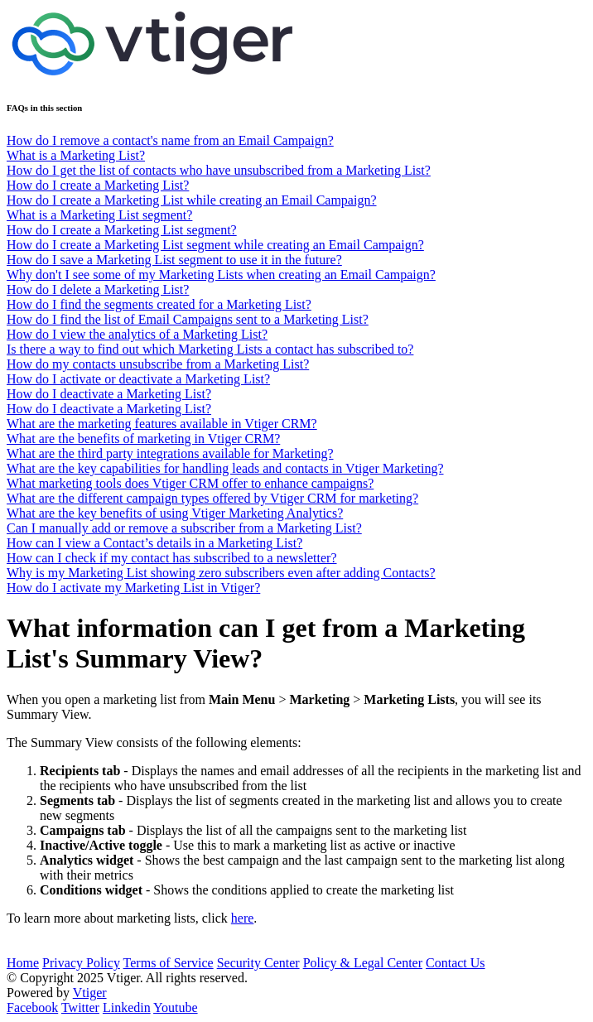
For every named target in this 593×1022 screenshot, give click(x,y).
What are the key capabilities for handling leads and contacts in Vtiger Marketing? (225, 468)
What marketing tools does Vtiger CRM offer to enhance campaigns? (190, 483)
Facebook (32, 1007)
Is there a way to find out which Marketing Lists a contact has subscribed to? (210, 349)
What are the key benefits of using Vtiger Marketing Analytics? (175, 513)
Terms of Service (168, 963)
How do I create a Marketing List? (98, 185)
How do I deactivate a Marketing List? (109, 394)
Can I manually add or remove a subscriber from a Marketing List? (184, 528)
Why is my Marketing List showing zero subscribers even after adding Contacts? (221, 573)
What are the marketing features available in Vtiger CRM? (162, 424)
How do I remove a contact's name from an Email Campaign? (170, 140)
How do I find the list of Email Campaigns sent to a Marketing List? (188, 319)
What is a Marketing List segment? (99, 215)
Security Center (258, 963)
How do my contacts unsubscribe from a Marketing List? (158, 364)
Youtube (175, 1007)
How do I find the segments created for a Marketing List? (159, 304)
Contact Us (455, 963)
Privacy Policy (81, 963)
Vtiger (90, 993)
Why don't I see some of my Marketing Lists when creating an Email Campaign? (221, 275)
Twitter (80, 1007)
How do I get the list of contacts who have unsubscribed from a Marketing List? (219, 170)
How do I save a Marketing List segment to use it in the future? (174, 260)
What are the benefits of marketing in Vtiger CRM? (143, 438)
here (242, 918)
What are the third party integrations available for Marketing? (170, 453)
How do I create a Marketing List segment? (122, 230)
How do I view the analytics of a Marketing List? (137, 334)
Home (23, 963)
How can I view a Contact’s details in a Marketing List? (154, 543)
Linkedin (127, 1007)
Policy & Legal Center (362, 963)
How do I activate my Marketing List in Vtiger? (133, 588)
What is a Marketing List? (76, 155)
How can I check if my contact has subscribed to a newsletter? (172, 558)
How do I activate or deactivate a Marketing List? (138, 379)
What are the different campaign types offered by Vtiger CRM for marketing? (212, 498)
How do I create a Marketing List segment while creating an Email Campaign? (215, 245)
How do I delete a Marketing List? (98, 289)
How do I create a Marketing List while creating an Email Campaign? (192, 200)
